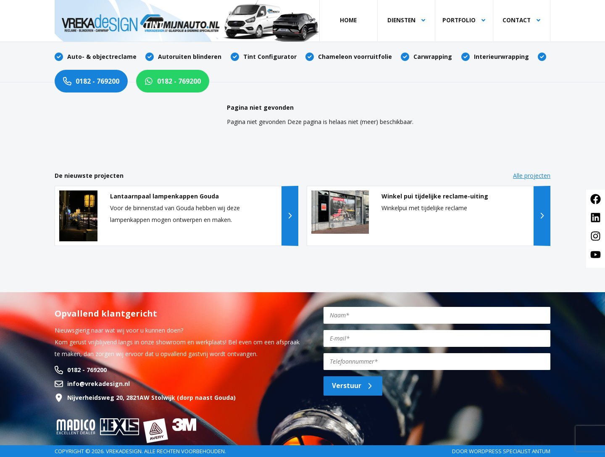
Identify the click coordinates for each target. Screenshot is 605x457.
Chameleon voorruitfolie (355, 57)
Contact (521, 20)
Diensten (406, 20)
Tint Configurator (270, 57)
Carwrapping (432, 57)
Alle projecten (531, 176)
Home (348, 20)
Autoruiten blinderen (189, 57)
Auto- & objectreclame (102, 57)
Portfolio (463, 20)
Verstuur (353, 385)
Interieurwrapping (501, 57)
